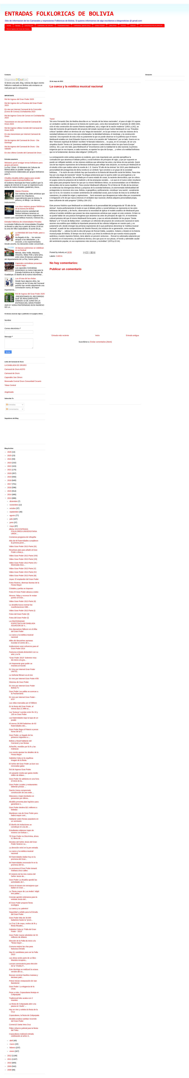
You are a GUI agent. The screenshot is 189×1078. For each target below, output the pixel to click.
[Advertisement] (83, 53)
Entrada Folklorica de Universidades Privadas (23, 222)
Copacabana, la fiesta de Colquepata (24, 1015)
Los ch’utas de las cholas (25, 278)
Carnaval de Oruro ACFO (15, 369)
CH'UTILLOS (29, 25)
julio (11, 519)
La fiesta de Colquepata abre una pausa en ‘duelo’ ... (22, 1005)
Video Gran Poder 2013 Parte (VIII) (23, 556)
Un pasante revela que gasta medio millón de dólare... (23, 774)
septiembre (14, 512)
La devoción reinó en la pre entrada (23, 848)
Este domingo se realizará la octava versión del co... (23, 970)
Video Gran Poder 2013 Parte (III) (22, 576)
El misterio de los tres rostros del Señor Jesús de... (22, 875)
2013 (9, 498)
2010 (9, 1063)
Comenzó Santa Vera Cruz (20, 1025)
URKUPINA (112, 25)
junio (12, 522)
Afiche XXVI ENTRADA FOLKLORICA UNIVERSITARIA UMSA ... (23, 531)
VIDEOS (133, 25)
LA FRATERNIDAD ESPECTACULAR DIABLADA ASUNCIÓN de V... (22, 623)
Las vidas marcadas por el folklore (23, 703)
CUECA (59, 256)
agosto (12, 515)
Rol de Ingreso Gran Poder (20, 769)
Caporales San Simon (13, 377)
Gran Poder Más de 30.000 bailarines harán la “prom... (21, 919)
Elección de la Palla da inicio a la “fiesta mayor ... (22, 942)
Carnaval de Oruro (12, 373)
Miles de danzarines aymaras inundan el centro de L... (21, 642)
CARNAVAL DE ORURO (45, 25)
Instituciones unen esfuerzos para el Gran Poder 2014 (23, 647)
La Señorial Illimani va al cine (21, 675)
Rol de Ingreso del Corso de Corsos (18, 29)
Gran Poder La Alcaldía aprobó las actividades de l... (23, 881)
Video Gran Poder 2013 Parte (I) (22, 610)
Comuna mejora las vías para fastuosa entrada (21, 947)
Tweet (52, 119)
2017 (9, 484)
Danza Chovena (21, 191)
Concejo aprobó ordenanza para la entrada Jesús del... (23, 898)
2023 (9, 463)
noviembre (14, 505)
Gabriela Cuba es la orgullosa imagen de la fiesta (21, 759)
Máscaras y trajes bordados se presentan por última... (21, 797)
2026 (9, 452)
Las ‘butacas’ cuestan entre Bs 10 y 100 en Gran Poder (23, 713)
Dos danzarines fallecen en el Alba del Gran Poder (23, 630)
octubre (13, 508)
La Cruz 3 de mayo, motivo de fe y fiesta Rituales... (23, 924)
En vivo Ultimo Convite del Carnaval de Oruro (23, 153)
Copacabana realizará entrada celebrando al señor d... (21, 1035)
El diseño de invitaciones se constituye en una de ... (20, 826)
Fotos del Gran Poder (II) (19, 614)
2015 (9, 491)
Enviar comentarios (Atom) (101, 342)
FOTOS (123, 25)
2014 (9, 494)
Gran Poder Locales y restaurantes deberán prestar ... (23, 786)
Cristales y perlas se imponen (21, 588)
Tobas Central (10, 385)
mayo (12, 526)
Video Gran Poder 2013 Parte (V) (22, 568)
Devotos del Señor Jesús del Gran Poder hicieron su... (23, 843)
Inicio (97, 335)
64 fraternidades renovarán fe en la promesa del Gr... (23, 864)
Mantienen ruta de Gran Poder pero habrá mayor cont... (23, 814)
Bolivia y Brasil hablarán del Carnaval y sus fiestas (20, 742)
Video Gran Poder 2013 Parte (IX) (23, 546)
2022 (9, 466)
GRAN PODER (100, 25)
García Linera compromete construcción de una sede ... (21, 791)
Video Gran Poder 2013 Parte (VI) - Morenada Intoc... (23, 564)
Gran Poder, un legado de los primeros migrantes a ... (21, 736)
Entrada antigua (132, 335)
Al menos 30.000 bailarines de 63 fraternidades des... (22, 725)
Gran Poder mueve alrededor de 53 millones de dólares (23, 936)
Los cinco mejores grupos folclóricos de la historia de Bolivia (30, 207)
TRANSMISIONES (63, 25)
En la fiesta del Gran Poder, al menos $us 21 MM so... (21, 707)
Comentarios (12, 409)
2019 (9, 477)
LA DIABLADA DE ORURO (15, 365)
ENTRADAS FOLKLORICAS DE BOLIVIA (59, 14)
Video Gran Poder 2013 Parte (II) (22, 601)
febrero (13, 1048)
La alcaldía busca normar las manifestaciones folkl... (20, 606)
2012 (9, 1056)
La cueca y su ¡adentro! (18, 908)
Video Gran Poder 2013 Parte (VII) (23, 559)
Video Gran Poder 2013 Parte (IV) (23, 572)
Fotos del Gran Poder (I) (19, 618)
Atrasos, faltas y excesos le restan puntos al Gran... (23, 597)
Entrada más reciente (60, 335)
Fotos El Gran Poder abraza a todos (23, 592)
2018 (9, 480)
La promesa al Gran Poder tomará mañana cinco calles (23, 869)
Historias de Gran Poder (19, 682)
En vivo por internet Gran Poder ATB (24, 679)
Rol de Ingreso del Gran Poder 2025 (19, 99)
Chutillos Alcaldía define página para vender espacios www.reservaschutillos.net (22, 179)
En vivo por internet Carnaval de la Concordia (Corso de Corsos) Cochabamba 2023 (23, 110)
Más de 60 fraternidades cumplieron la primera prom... (23, 542)
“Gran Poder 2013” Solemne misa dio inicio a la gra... (22, 659)
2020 (9, 473)
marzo (12, 1044)
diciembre (14, 501)
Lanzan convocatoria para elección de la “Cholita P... (23, 965)
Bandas (17, 25)
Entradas (10, 405)
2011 (9, 1059)
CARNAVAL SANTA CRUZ (82, 25)
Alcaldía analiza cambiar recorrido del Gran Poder (23, 1020)
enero (12, 1051)
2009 (9, 1066)
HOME (9, 25)
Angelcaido (9, 392)
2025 (9, 455)
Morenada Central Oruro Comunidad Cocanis (23, 381)
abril (11, 1041)
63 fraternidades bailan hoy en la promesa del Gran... (22, 858)
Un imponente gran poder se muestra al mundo (20, 664)
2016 (9, 487)
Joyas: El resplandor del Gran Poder (24, 579)
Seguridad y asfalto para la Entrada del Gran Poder (23, 913)
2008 (9, 1070)
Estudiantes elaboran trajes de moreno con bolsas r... (21, 831)
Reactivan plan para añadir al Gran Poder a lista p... (23, 551)
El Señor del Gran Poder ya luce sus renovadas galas (24, 765)
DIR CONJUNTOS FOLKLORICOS (151, 25)
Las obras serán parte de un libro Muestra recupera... (22, 959)
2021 (9, 470)
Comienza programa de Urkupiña (22, 537)
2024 (9, 459)
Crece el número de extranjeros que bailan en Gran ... (23, 887)
